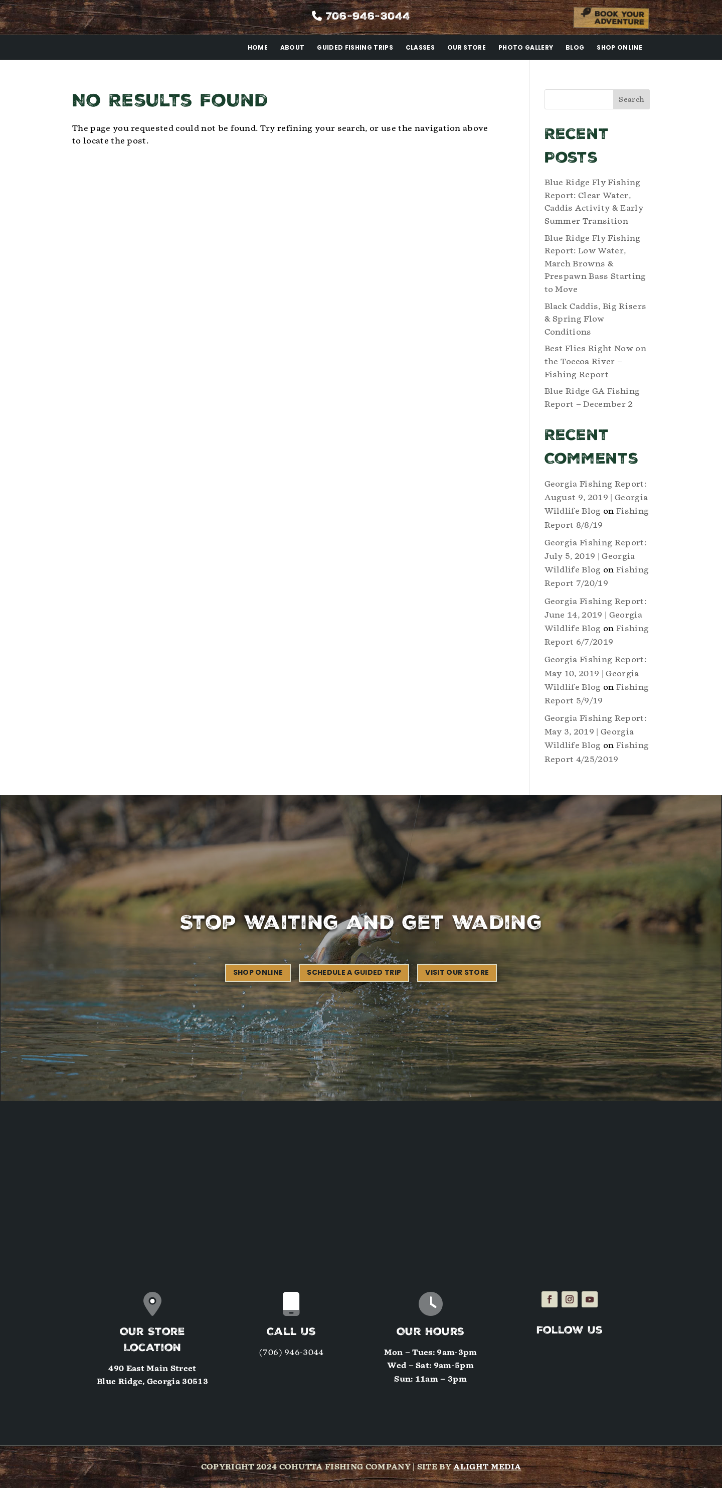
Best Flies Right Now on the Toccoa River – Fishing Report (595, 361)
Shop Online (619, 47)
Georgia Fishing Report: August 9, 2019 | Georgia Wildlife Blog (596, 497)
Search (631, 99)
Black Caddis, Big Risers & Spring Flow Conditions (596, 319)
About (292, 47)
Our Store (466, 47)
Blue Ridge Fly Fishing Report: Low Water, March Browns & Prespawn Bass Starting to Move (595, 263)
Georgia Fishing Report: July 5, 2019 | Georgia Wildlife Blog (595, 556)
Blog (575, 47)
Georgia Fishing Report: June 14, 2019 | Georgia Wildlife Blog (595, 615)
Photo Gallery (525, 47)
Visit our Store (457, 972)
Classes (420, 47)
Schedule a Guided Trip (354, 972)
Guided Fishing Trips (355, 47)
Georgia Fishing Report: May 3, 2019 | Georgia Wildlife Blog (595, 732)
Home (258, 47)
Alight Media (487, 1466)
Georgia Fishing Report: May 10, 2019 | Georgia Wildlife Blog (595, 673)
